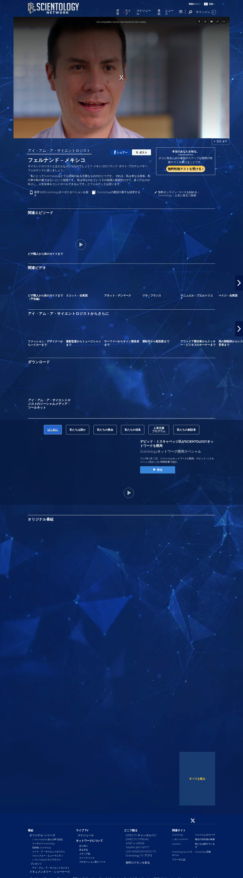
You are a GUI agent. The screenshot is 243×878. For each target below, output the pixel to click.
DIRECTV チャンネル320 (141, 835)
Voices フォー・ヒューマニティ (47, 855)
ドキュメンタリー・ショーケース (50, 871)
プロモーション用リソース (92, 861)
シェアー (121, 152)
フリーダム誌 (178, 859)
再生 (157, 470)
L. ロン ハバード (180, 839)
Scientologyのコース (205, 834)
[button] (239, 283)
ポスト (141, 152)
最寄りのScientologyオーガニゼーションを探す (61, 194)
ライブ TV (82, 830)
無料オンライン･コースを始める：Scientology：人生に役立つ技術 (179, 194)
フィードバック (86, 857)
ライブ (128, 12)
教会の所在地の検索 (205, 839)
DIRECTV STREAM (137, 839)
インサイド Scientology (43, 843)
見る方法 (83, 849)
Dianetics (176, 843)
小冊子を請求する (118, 192)
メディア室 (84, 853)
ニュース (169, 12)
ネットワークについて (89, 840)
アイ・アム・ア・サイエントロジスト (59, 150)
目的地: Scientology (41, 847)
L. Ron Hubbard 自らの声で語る (47, 839)
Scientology (177, 834)
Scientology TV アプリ (139, 855)
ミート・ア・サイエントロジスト (48, 851)
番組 (159, 12)
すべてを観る (197, 778)
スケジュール (144, 12)
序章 (117, 12)
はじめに (83, 845)
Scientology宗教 (203, 851)
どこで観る (131, 830)
